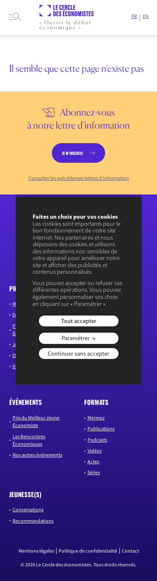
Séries (94, 472)
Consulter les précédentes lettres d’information (78, 178)
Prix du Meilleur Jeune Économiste (36, 421)
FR (134, 16)
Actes (93, 461)
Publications (101, 428)
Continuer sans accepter (78, 353)
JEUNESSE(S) (25, 494)
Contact (130, 551)
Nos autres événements (37, 455)
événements (25, 402)
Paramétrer (76, 338)
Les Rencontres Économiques (29, 440)
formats (96, 402)
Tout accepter (78, 321)
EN (146, 16)
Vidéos (95, 450)
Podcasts (97, 440)
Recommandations (33, 521)
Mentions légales (36, 551)
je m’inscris (72, 153)
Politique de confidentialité (88, 551)
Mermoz (96, 417)
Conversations (28, 509)
